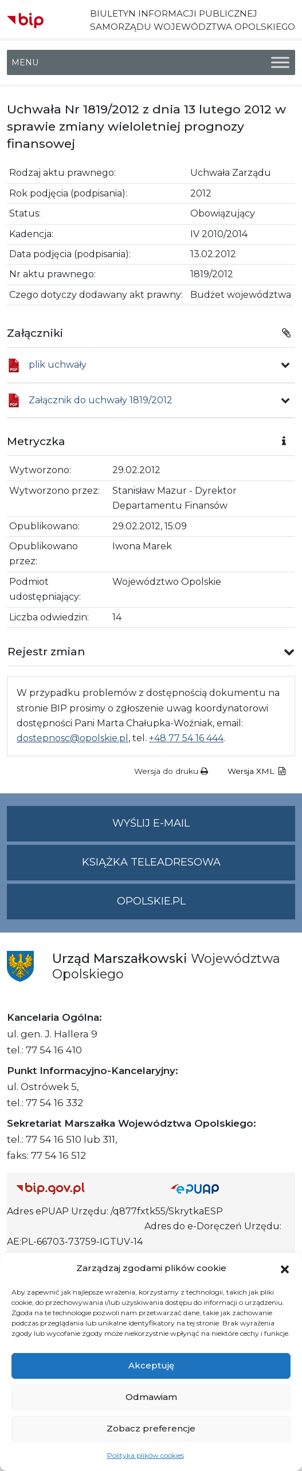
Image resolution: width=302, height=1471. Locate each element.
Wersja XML (256, 771)
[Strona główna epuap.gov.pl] (229, 1188)
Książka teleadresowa (151, 862)
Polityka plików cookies (145, 1455)
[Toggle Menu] (280, 62)
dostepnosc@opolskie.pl (72, 738)
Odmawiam (151, 1396)
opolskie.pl (151, 901)
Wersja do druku (171, 771)
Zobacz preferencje (151, 1428)
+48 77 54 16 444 (186, 738)
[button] (285, 1268)
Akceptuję (151, 1365)
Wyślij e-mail (203, 828)
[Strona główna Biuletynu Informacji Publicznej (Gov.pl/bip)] (84, 1188)
